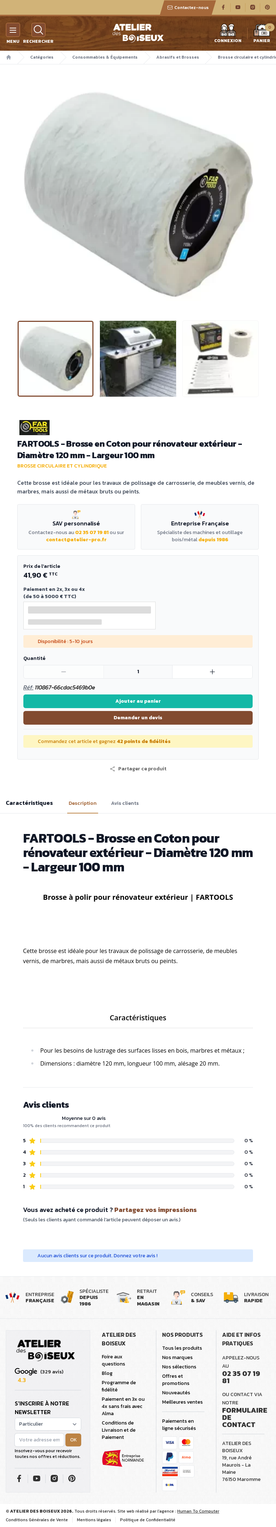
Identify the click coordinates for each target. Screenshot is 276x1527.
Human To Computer (198, 1511)
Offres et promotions (175, 1379)
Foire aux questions (113, 1360)
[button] (138, 768)
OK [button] (73, 1440)
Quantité (34, 658)
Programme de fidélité (119, 1386)
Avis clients (125, 803)
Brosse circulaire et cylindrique (62, 466)
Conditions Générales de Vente (37, 1520)
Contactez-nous (188, 7)
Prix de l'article (41, 566)
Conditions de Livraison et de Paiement (118, 1430)
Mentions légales (94, 1520)
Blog (107, 1373)
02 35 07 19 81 (92, 532)
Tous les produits (182, 1348)
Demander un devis (138, 717)
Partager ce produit (138, 768)
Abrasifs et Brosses (177, 57)
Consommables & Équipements (105, 57)
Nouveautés (176, 1392)
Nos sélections (179, 1367)
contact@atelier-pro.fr (76, 539)
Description (83, 803)
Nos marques (177, 1357)
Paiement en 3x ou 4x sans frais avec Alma (123, 1406)
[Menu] (13, 30)
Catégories (42, 57)
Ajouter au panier (138, 701)
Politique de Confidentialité (147, 1520)
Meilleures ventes (182, 1402)
